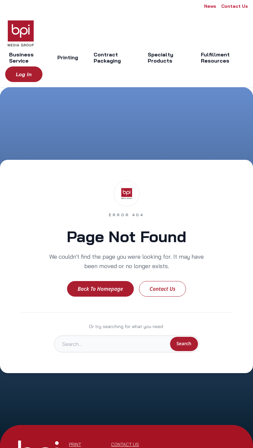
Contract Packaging (107, 57)
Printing (67, 57)
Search (184, 343)
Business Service (21, 57)
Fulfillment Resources (215, 57)
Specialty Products (160, 57)
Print (75, 444)
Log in (24, 74)
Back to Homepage (100, 288)
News (210, 6)
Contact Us (234, 6)
